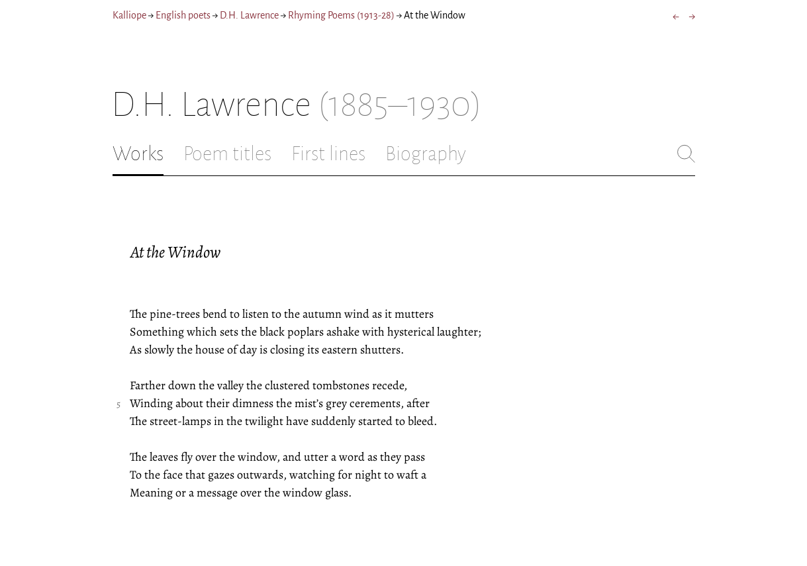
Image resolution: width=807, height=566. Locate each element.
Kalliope (129, 15)
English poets (183, 15)
